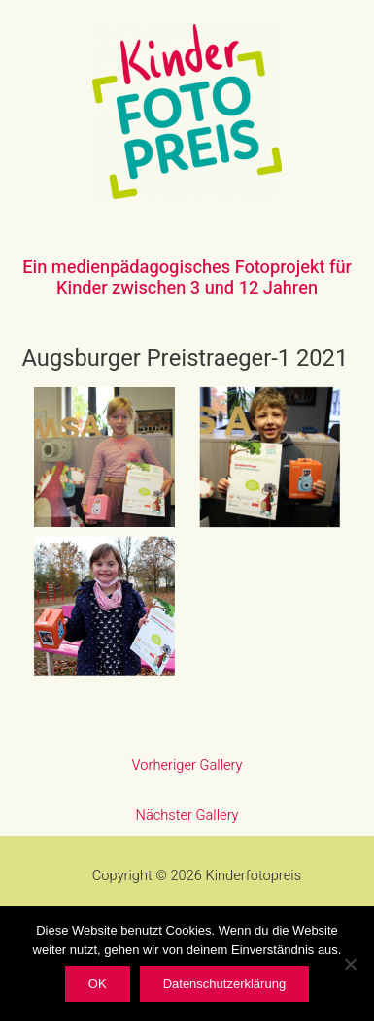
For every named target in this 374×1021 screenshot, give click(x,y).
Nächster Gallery (187, 816)
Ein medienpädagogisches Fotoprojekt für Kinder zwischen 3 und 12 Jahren (187, 278)
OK (97, 983)
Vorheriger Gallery (187, 765)
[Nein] (349, 963)
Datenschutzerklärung (224, 983)
